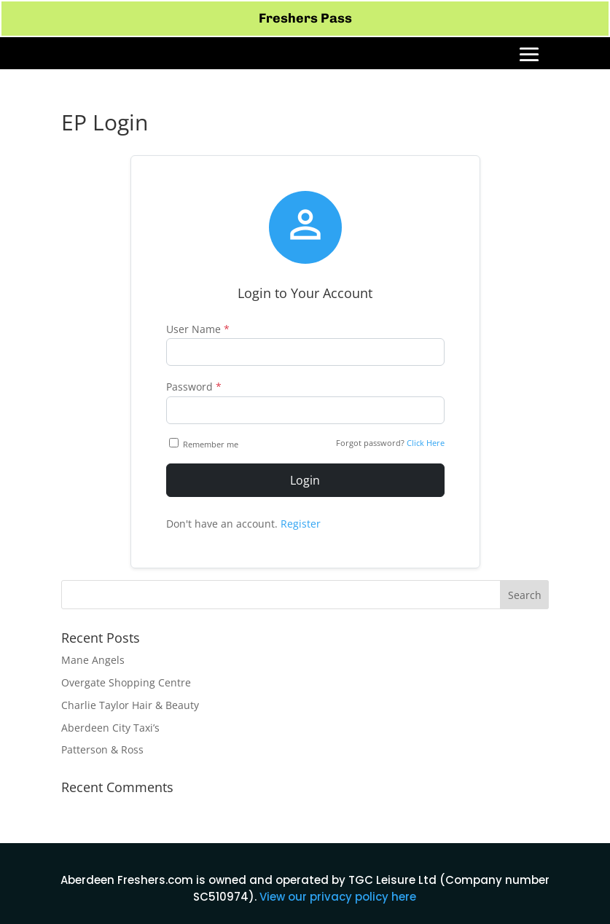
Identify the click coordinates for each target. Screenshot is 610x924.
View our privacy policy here (337, 896)
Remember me (205, 444)
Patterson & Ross (102, 749)
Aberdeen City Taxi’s (110, 728)
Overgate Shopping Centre (126, 682)
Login (305, 480)
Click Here (426, 442)
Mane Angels (93, 660)
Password (194, 387)
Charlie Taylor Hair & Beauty (130, 705)
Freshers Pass (305, 18)
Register (301, 523)
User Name (198, 329)
